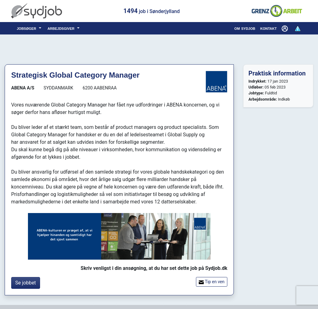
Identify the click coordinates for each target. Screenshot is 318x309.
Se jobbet (25, 283)
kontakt (268, 28)
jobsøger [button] (27, 28)
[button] (285, 28)
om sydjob (244, 28)
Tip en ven (212, 281)
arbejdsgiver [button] (62, 28)
